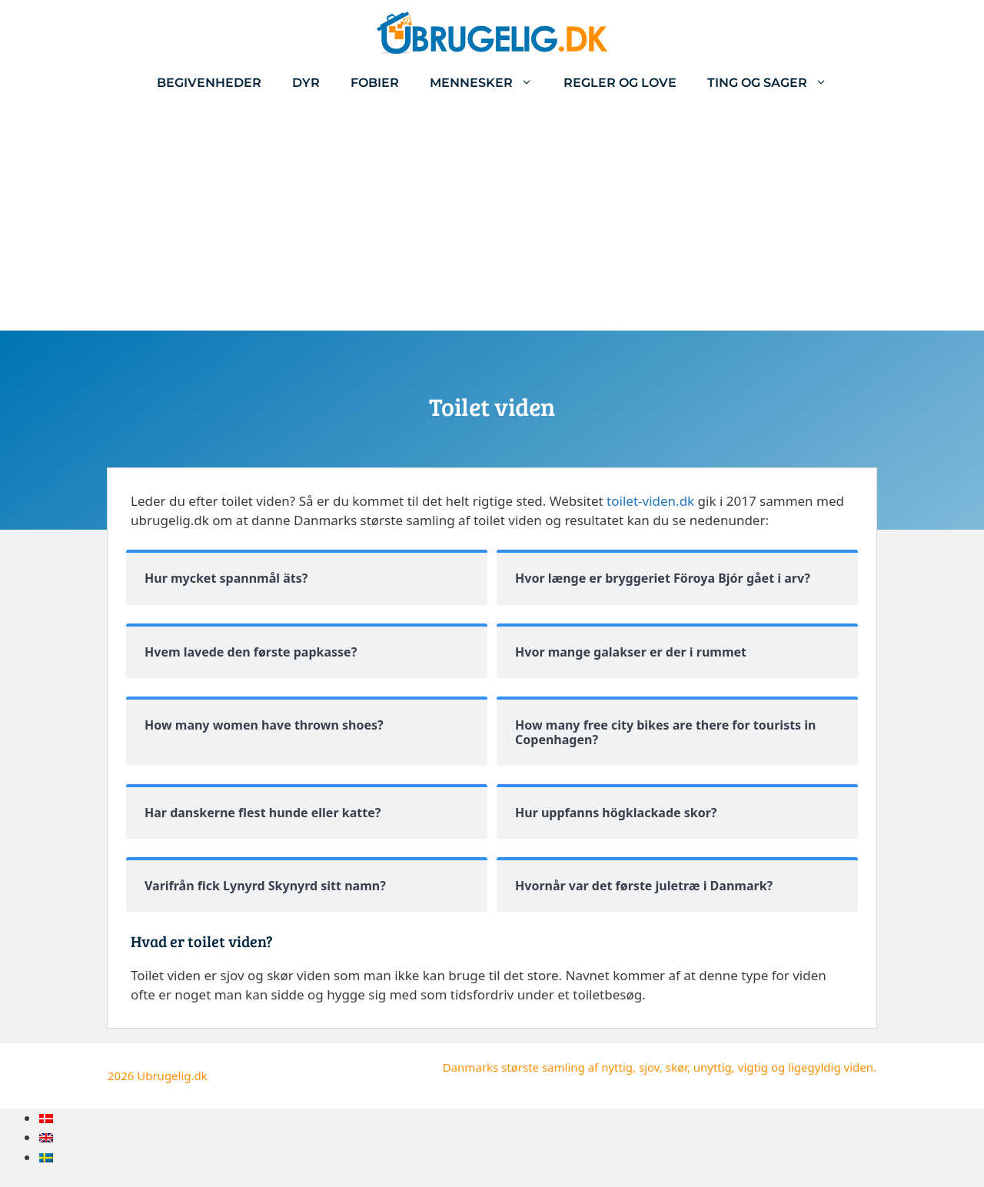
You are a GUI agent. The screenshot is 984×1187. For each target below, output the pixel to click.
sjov (649, 1067)
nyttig (617, 1067)
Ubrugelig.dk (172, 1075)
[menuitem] (46, 1118)
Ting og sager (775, 82)
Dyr (306, 82)
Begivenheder (209, 82)
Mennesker (489, 82)
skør (676, 1067)
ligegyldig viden (830, 1067)
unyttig (712, 1067)
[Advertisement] (492, 215)
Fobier (375, 82)
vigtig (753, 1067)
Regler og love (619, 82)
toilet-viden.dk (650, 501)
